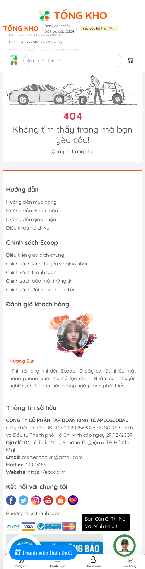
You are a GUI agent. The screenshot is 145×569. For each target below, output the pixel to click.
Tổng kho (80, 15)
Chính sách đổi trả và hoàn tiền (41, 289)
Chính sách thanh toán (31, 272)
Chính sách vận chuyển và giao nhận (47, 263)
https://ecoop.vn (47, 472)
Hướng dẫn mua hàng (31, 202)
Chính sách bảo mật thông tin (39, 281)
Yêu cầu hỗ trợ (94, 28)
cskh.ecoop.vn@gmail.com (52, 457)
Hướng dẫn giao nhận (31, 219)
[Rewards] (43, 552)
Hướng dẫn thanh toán (32, 210)
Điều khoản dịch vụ (27, 228)
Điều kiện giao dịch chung (35, 255)
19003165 (36, 464)
